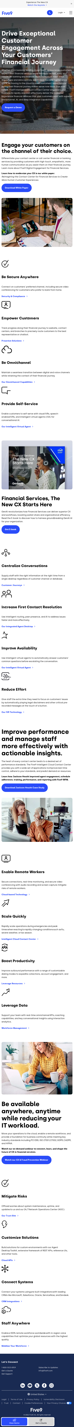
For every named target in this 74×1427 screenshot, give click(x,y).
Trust (6, 1403)
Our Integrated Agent (17, 626)
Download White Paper (16, 188)
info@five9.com (46, 1371)
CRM (11, 1301)
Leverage (12, 983)
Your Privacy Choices (56, 1403)
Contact (16, 1403)
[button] (71, 3)
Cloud (7, 1260)
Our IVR (12, 712)
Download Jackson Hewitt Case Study (24, 787)
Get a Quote (7, 1371)
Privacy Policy (33, 1399)
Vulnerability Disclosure (53, 1399)
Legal (4, 1399)
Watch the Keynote (37, 5)
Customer (12, 585)
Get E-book (10, 529)
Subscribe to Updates (48, 1367)
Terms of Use (16, 1399)
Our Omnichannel (17, 382)
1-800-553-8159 (50, 13)
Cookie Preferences (34, 1403)
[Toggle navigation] (71, 12)
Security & (14, 296)
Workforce (14, 1028)
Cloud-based (15, 894)
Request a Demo (13, 107)
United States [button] (38, 1394)
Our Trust (9, 1215)
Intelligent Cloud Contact (19, 939)
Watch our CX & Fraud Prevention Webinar (26, 1160)
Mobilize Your (14, 1346)
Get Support (7, 1374)
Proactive (12, 341)
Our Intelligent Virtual (16, 426)
